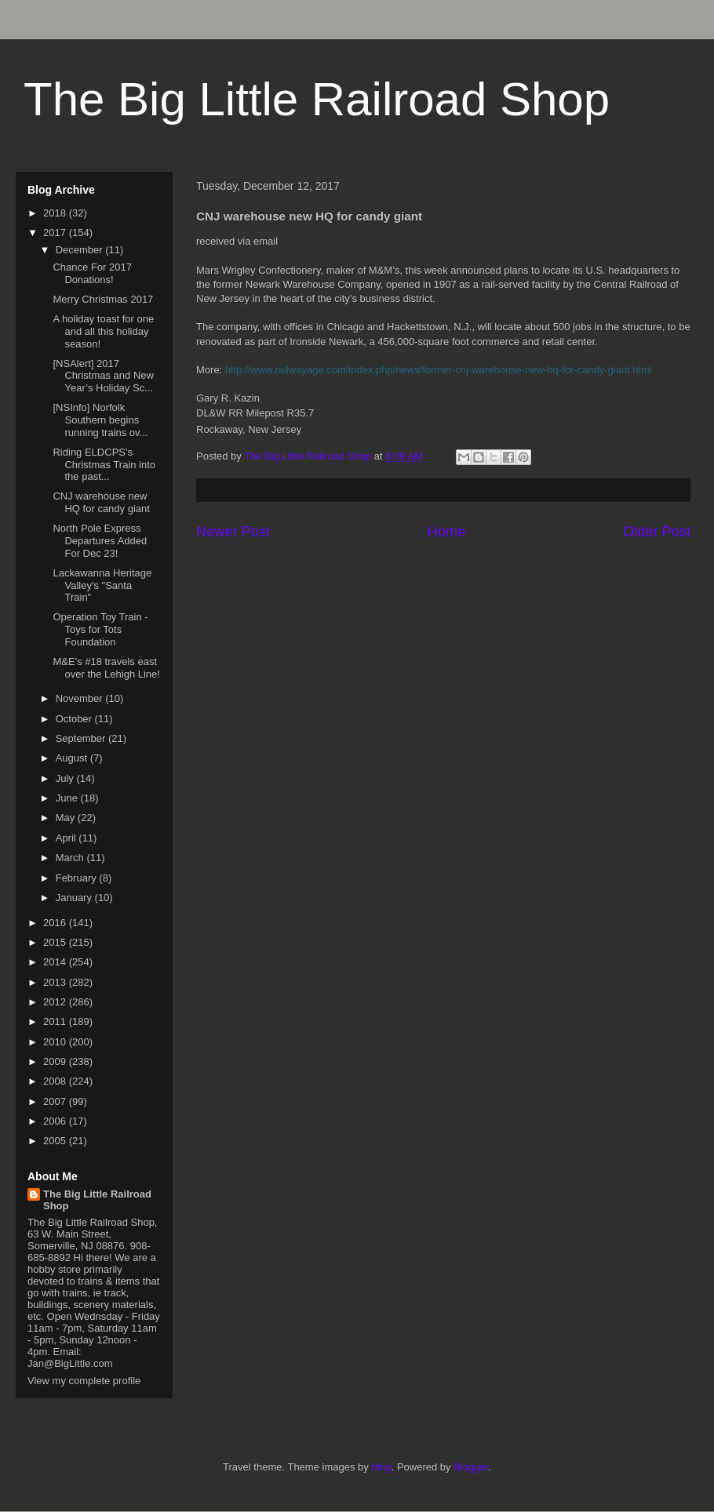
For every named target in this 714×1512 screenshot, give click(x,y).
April (67, 838)
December (81, 250)
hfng (381, 1467)
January (75, 897)
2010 (56, 1042)
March (71, 857)
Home (447, 532)
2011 (56, 1021)
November (81, 698)
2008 (56, 1081)
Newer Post (233, 532)
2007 (56, 1101)
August (73, 758)
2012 (56, 1002)
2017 (56, 232)
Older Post (656, 532)
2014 (56, 962)
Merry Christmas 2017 (103, 299)
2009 (56, 1061)
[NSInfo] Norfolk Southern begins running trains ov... (100, 420)
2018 (56, 213)
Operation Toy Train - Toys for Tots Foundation (100, 629)
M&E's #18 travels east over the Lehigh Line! (106, 668)
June (68, 798)
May (67, 817)
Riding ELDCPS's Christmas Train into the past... (104, 464)
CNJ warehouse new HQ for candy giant (101, 502)
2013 (56, 982)
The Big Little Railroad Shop (317, 99)
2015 (56, 942)
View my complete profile (83, 1381)
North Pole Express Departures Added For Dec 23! (100, 540)
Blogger (471, 1467)
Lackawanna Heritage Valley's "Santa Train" (102, 585)
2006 (56, 1121)
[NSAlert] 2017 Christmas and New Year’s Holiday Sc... (103, 376)
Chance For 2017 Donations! (92, 273)
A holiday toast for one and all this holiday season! (103, 331)
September (82, 738)
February (78, 878)
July (66, 778)
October (75, 719)
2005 (56, 1141)
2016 (56, 923)
